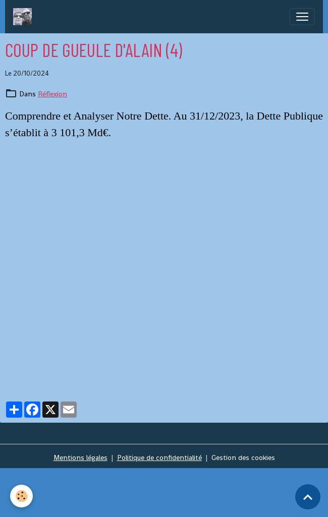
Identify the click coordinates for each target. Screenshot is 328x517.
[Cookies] (21, 496)
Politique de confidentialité (159, 457)
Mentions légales (80, 457)
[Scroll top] (307, 496)
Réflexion (52, 93)
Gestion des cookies (243, 457)
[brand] (24, 16)
